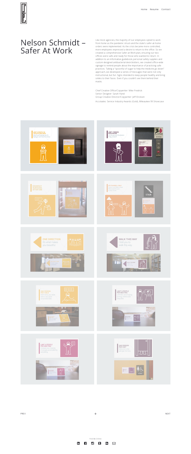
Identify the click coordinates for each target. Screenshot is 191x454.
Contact (166, 9)
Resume (154, 9)
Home (144, 9)
